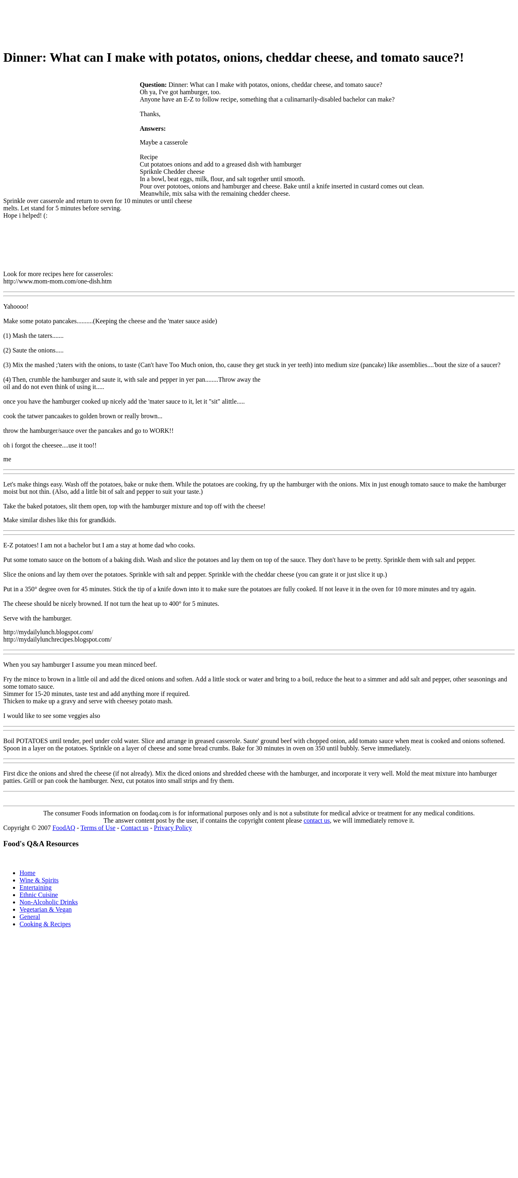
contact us (316, 820)
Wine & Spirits (39, 880)
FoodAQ (63, 827)
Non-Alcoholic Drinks (49, 902)
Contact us (134, 827)
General (30, 916)
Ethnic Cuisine (39, 894)
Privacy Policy (173, 827)
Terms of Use (97, 827)
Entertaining (36, 887)
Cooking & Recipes (45, 924)
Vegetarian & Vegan (46, 909)
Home (27, 872)
